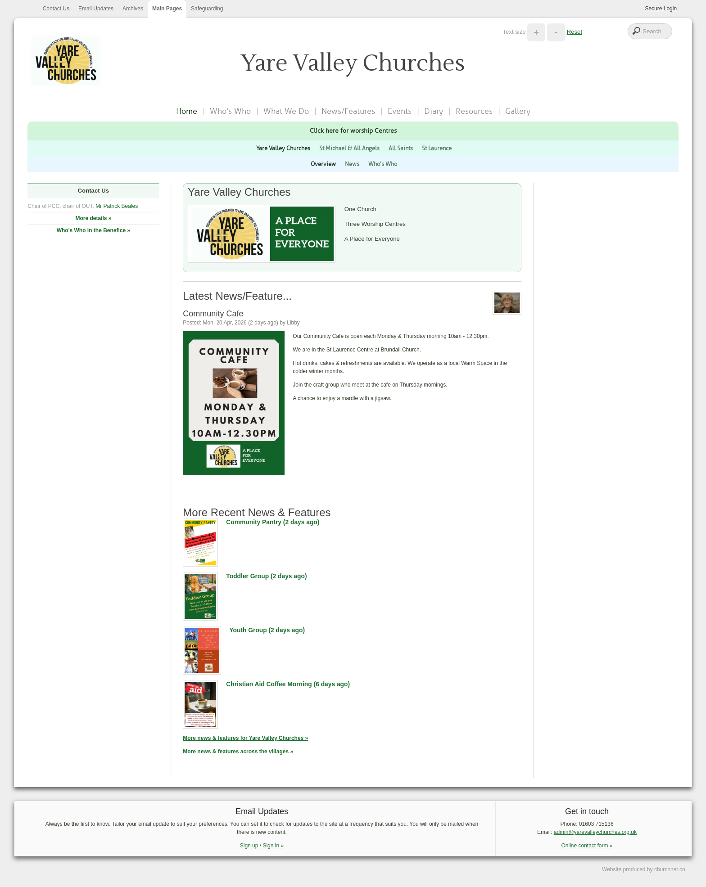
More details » (93, 218)
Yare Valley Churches (283, 148)
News (352, 164)
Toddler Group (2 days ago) (266, 576)
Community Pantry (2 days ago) (272, 522)
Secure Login (661, 8)
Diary (433, 111)
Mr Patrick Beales (116, 206)
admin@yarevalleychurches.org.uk (595, 832)
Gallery (517, 111)
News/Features (348, 111)
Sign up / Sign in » (262, 845)
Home (186, 111)
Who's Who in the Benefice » (94, 230)
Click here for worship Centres (353, 130)
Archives (132, 8)
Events (400, 111)
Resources (474, 111)
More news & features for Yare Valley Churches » (245, 738)
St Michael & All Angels (349, 148)
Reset (574, 31)
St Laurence (437, 148)
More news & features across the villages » (238, 751)
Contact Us (56, 8)
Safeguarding (207, 8)
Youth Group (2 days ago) (267, 630)
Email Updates (95, 8)
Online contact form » (586, 845)
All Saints (401, 148)
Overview (323, 164)
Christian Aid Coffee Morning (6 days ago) (288, 684)
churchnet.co (669, 869)
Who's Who (230, 111)
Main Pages (167, 8)
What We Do (286, 111)
